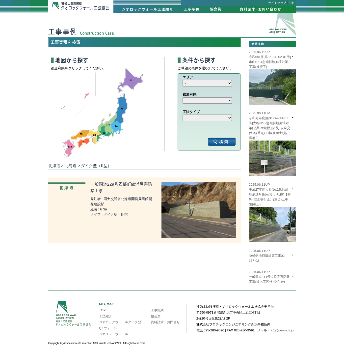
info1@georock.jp (281, 330)
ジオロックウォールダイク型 (120, 322)
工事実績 (157, 310)
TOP (102, 310)
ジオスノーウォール (113, 334)
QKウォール (108, 328)
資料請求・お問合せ (165, 322)
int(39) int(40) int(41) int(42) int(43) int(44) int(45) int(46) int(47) (207, 83)
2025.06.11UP (272, 204)
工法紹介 (105, 316)
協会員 (155, 316)
